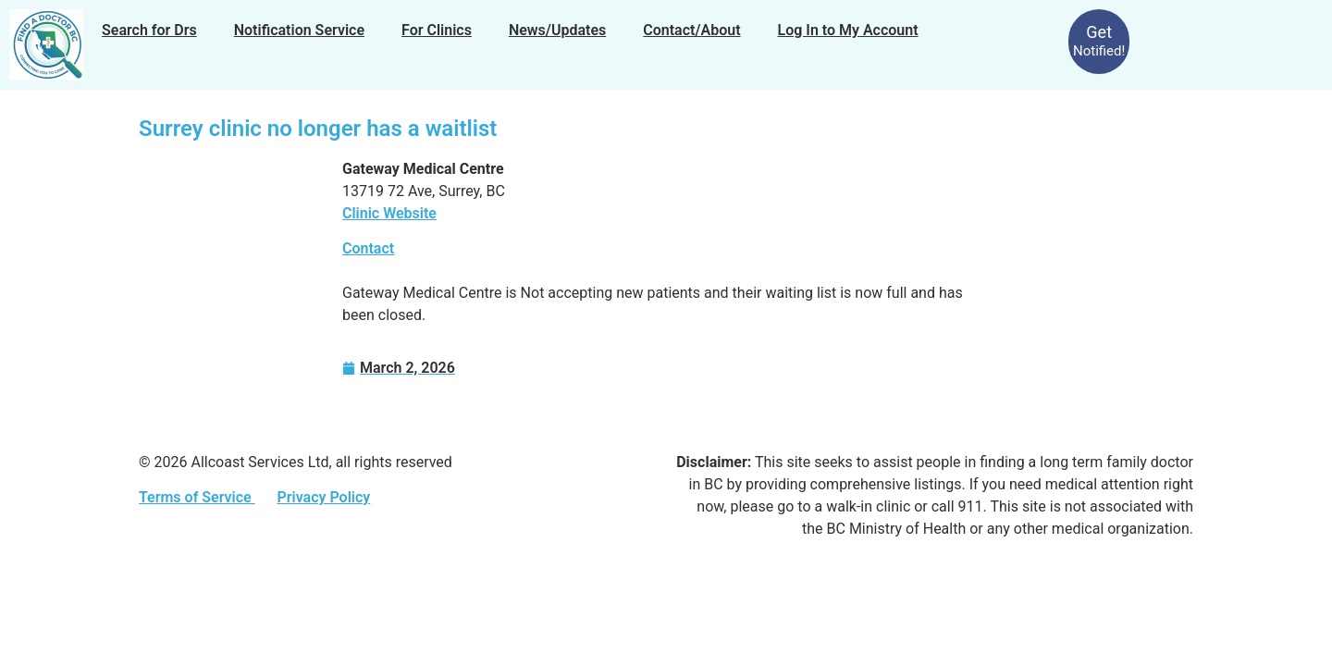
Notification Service (299, 30)
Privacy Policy (323, 497)
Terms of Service (197, 497)
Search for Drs (149, 30)
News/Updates (557, 30)
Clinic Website (389, 213)
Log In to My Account (848, 30)
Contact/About (691, 30)
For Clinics (436, 30)
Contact (368, 248)
